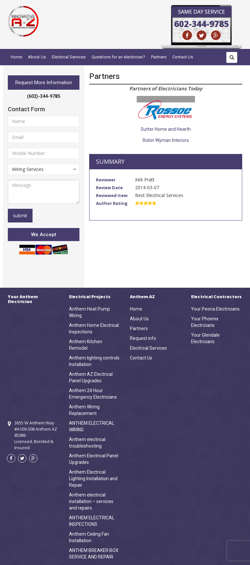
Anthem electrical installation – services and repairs (91, 501)
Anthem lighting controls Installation (94, 361)
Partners (158, 56)
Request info (143, 338)
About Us (37, 56)
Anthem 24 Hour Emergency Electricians (93, 394)
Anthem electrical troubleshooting (87, 443)
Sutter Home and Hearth (166, 129)
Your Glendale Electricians (205, 338)
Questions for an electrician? (118, 56)
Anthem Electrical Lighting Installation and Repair (93, 478)
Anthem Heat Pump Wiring (89, 312)
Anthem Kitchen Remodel (85, 345)
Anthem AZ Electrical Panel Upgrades (91, 377)
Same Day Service (201, 11)
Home (16, 56)
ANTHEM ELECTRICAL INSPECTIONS (91, 521)
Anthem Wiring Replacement (84, 410)
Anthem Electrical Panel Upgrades (93, 459)
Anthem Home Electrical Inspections (94, 328)
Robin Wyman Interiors (166, 140)
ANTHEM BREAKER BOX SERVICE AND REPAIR (93, 553)
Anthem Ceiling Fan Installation (89, 537)
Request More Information (43, 82)
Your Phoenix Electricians (204, 322)
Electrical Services (69, 56)
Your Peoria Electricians (215, 309)
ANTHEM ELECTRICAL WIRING (91, 426)
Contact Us (182, 56)
